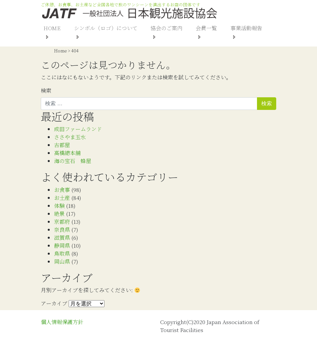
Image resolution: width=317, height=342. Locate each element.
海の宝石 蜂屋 (72, 161)
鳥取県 (62, 253)
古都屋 (62, 145)
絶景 (59, 213)
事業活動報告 (246, 28)
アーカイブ (54, 303)
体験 (59, 206)
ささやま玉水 (70, 137)
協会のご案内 (166, 28)
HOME (52, 28)
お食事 (62, 190)
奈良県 (62, 229)
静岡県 (62, 245)
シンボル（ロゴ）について (106, 28)
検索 (46, 90)
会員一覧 (206, 28)
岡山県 (62, 261)
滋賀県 (62, 237)
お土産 (62, 198)
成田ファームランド (78, 129)
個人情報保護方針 (62, 322)
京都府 (62, 221)
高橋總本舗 (67, 153)
